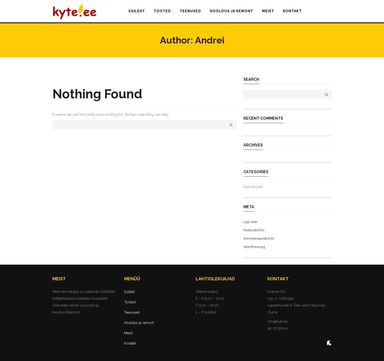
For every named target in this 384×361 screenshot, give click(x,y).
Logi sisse (250, 222)
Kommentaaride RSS (258, 238)
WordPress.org (254, 247)
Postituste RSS (253, 230)
